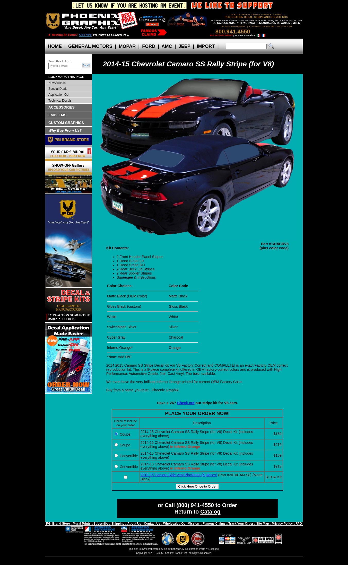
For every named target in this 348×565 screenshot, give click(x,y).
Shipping (117, 523)
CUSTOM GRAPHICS (66, 123)
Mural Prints (82, 523)
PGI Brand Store (58, 523)
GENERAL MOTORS (90, 46)
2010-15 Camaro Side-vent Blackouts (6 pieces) (179, 475)
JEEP (184, 46)
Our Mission (190, 523)
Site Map (262, 523)
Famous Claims (214, 523)
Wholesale (170, 523)
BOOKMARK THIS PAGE (66, 77)
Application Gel (58, 94)
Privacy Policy (282, 523)
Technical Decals (60, 100)
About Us (134, 523)
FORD (149, 46)
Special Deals (57, 89)
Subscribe (100, 523)
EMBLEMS (57, 115)
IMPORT (205, 46)
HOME (54, 46)
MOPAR (127, 46)
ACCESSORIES (61, 107)
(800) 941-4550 (195, 505)
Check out (186, 403)
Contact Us (152, 523)
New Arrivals (57, 83)
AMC (167, 46)
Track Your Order (240, 523)
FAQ (298, 523)
